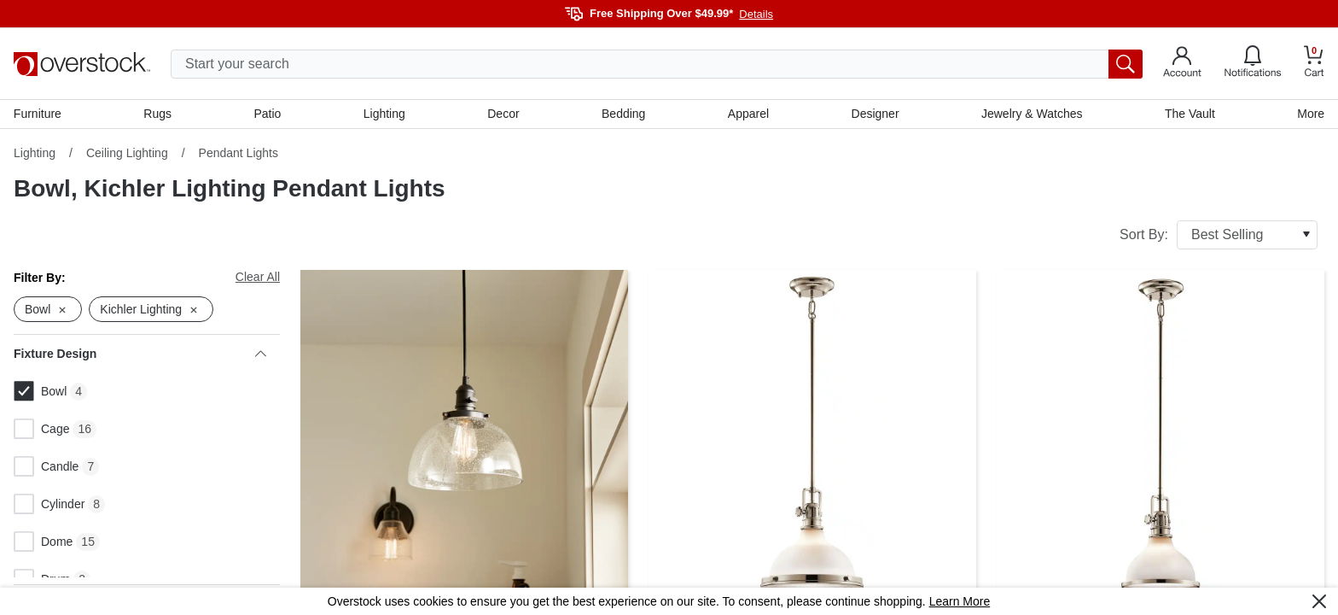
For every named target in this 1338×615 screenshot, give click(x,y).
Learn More (960, 601)
